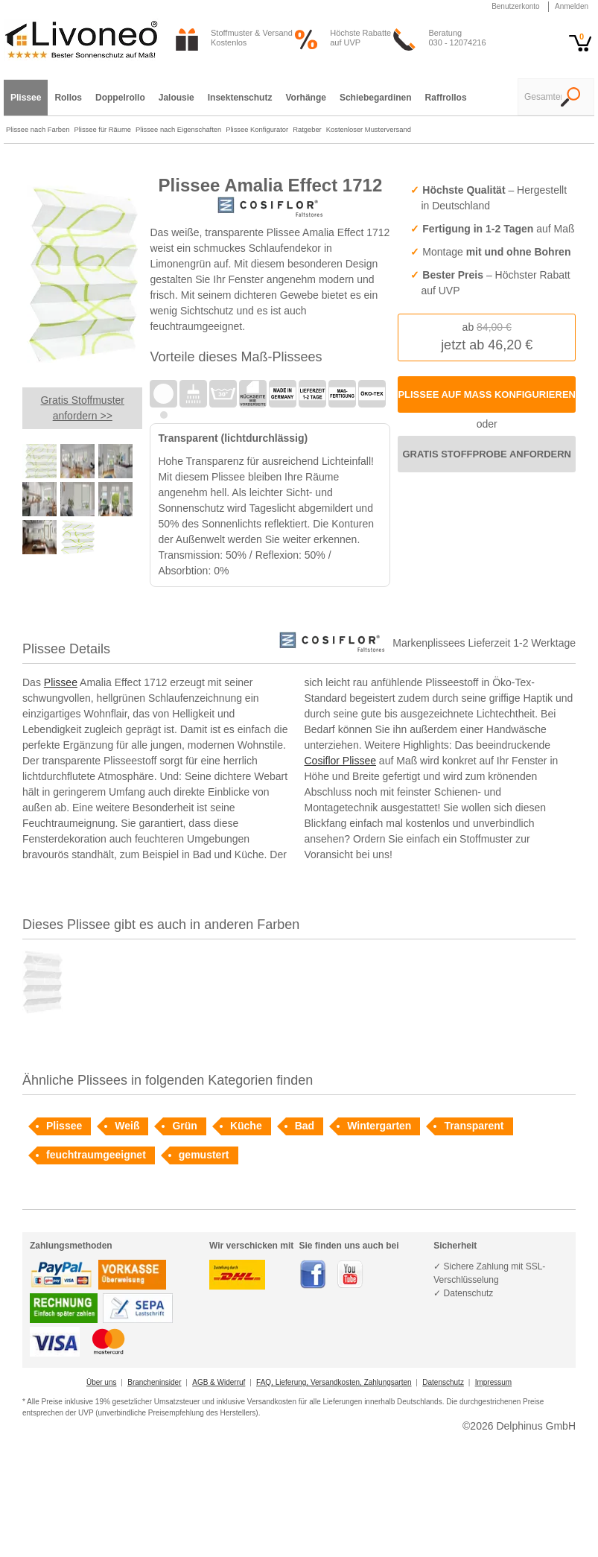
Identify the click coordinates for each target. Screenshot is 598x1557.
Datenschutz (443, 1382)
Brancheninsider (154, 1382)
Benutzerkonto (516, 6)
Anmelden (571, 6)
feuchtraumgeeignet (96, 1155)
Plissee (60, 682)
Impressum (493, 1382)
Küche (246, 1126)
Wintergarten (379, 1126)
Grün (184, 1126)
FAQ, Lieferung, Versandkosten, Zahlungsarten (333, 1382)
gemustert (204, 1155)
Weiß (127, 1126)
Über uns (101, 1382)
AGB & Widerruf (218, 1382)
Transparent (473, 1126)
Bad (304, 1126)
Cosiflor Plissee (340, 761)
